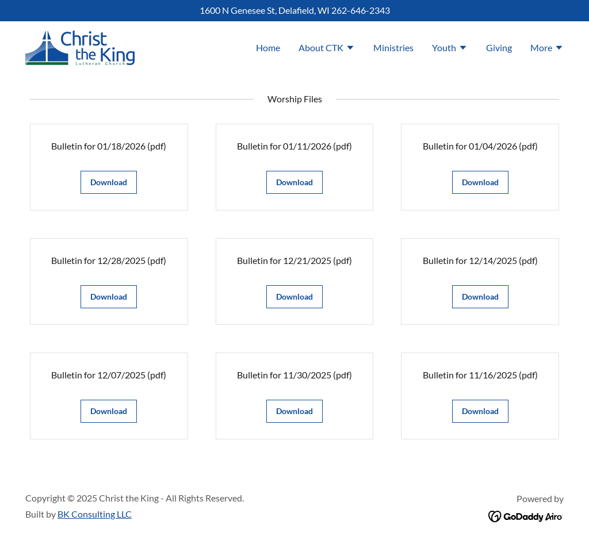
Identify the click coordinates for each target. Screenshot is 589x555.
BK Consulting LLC (95, 513)
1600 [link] (210, 10)
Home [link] (268, 47)
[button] (327, 49)
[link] (80, 46)
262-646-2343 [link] (360, 10)
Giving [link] (499, 47)
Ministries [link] (393, 47)
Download (108, 182)
